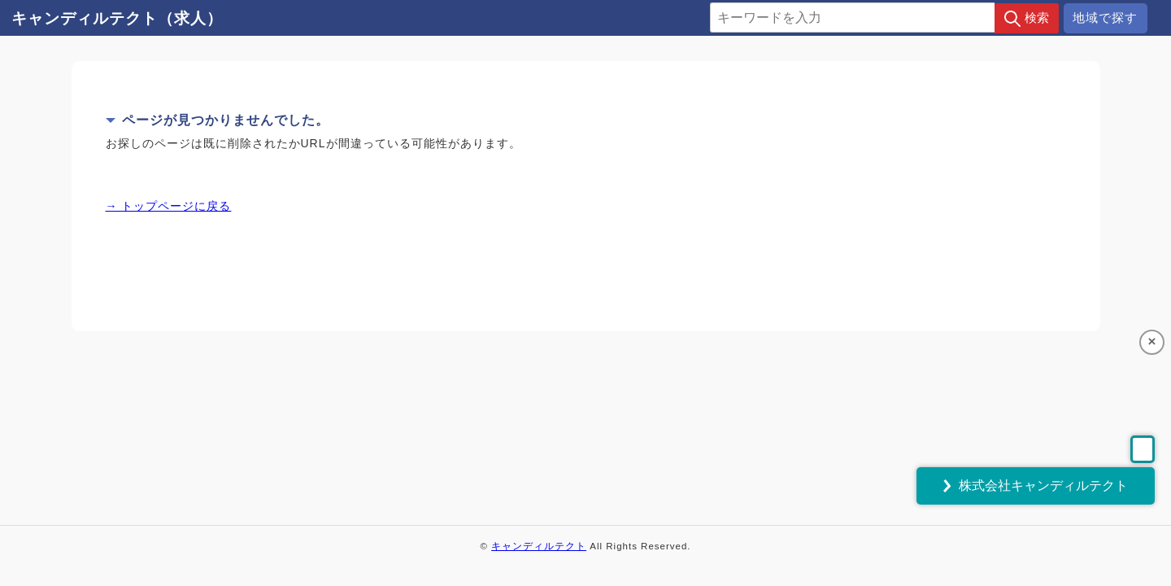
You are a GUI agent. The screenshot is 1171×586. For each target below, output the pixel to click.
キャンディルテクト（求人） (117, 18)
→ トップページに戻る (169, 205)
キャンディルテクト (538, 546)
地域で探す (1105, 17)
